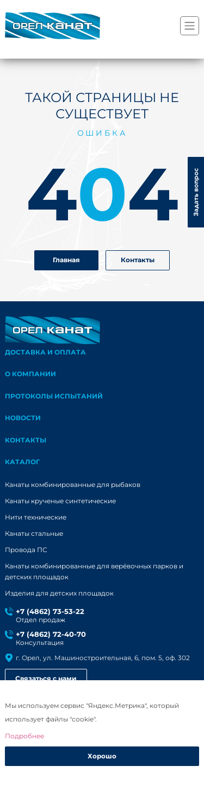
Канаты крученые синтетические (60, 501)
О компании (30, 374)
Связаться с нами (46, 678)
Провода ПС (26, 550)
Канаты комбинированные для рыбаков (72, 485)
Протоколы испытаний (54, 396)
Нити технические (35, 517)
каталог (22, 462)
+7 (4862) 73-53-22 (50, 611)
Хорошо (102, 756)
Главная (66, 260)
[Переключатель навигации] (189, 25)
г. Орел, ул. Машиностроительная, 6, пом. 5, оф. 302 (103, 658)
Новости (23, 418)
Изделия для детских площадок (59, 593)
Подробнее (24, 736)
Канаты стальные (34, 533)
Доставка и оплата (45, 352)
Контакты (137, 260)
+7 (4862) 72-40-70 (51, 634)
